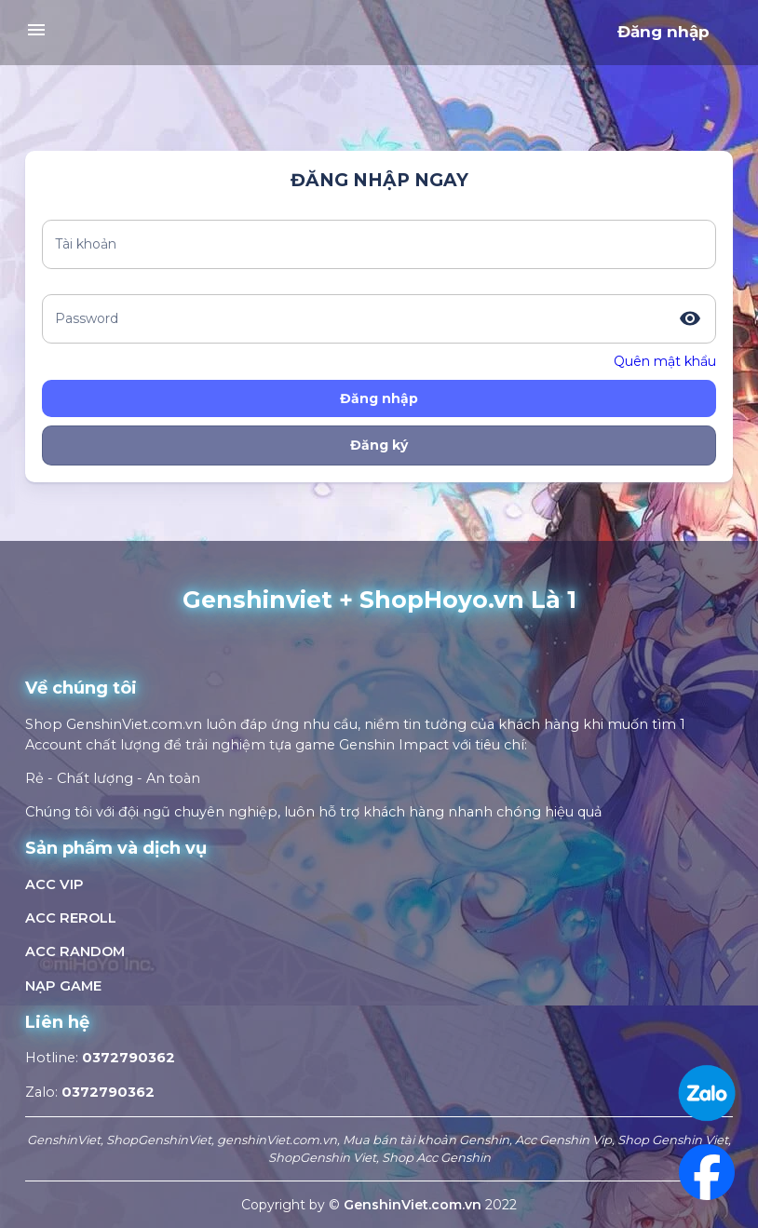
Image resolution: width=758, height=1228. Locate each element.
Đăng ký (379, 445)
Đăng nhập (663, 31)
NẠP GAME (63, 986)
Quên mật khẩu (665, 361)
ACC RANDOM (75, 951)
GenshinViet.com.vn (414, 1204)
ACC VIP (54, 884)
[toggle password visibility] (690, 318)
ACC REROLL (70, 918)
